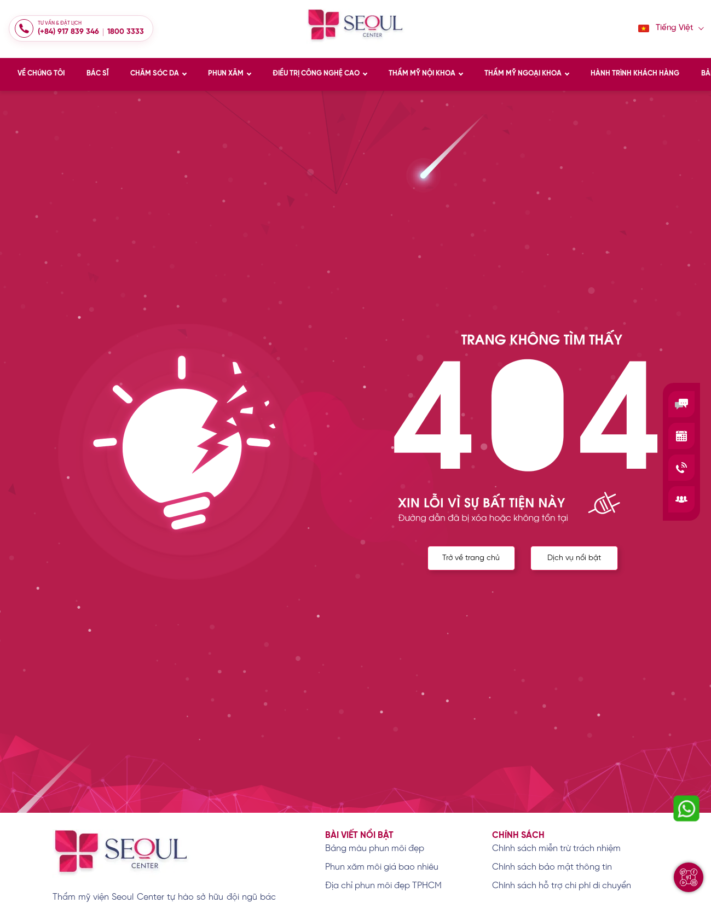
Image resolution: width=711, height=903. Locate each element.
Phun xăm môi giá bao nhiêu (381, 867)
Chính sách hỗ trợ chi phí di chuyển (561, 885)
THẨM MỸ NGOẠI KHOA (523, 73)
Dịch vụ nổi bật (574, 561)
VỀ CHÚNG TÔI (41, 73)
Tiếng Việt (665, 28)
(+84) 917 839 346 (68, 32)
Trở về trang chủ (468, 561)
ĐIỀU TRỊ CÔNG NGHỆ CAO (316, 73)
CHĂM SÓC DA (154, 73)
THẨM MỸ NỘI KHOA (422, 73)
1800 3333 (125, 32)
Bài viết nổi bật (359, 835)
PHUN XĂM (226, 73)
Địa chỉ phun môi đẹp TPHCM (383, 885)
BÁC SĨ (97, 73)
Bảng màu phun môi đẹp (374, 848)
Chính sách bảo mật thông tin (552, 867)
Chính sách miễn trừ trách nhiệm (556, 848)
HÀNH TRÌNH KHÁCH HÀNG (635, 73)
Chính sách (518, 835)
